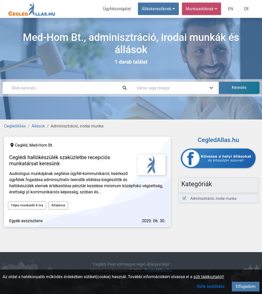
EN (230, 8)
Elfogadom (246, 286)
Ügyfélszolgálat (117, 8)
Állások (38, 126)
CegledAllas (15, 126)
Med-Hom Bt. (41, 145)
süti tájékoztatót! (208, 276)
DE (246, 8)
